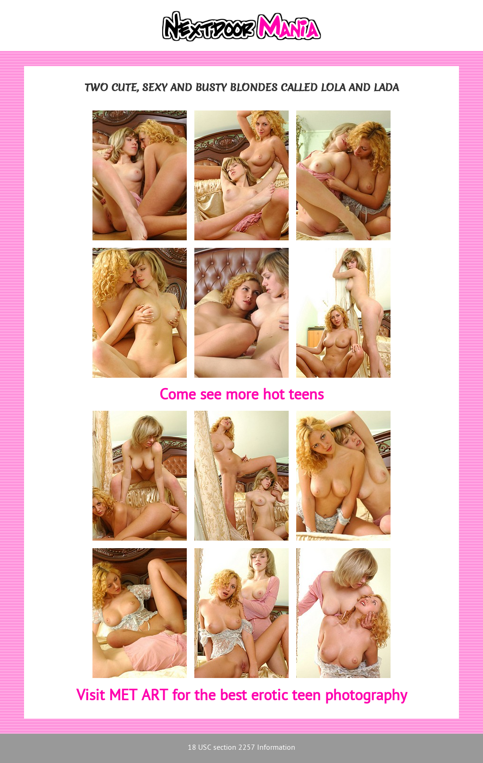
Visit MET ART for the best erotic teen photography (241, 696)
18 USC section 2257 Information (241, 748)
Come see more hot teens (241, 396)
